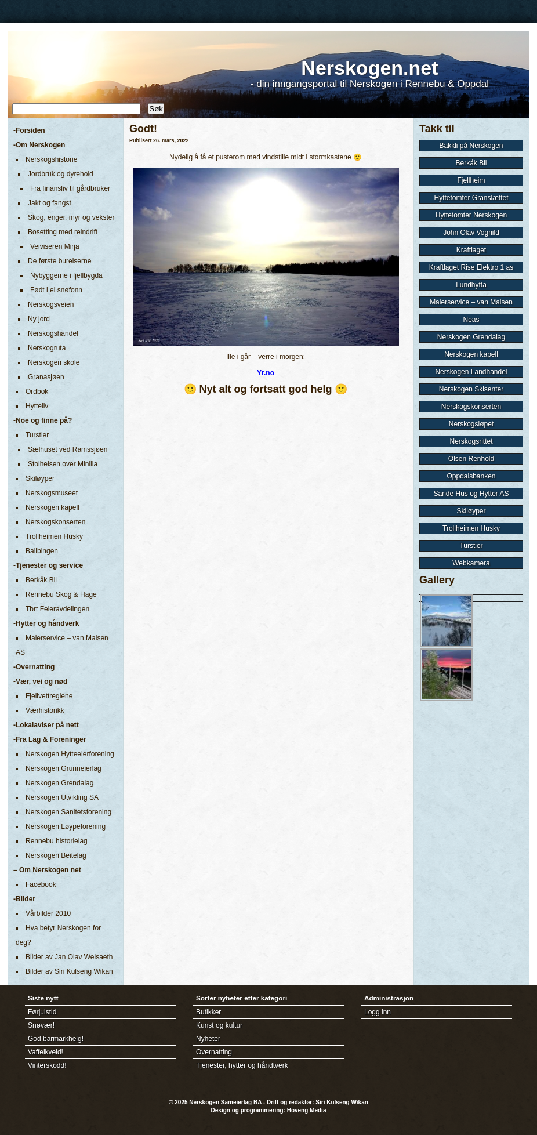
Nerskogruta (47, 348)
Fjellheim (471, 180)
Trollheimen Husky (54, 536)
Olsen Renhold (471, 459)
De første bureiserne (59, 261)
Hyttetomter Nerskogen (471, 215)
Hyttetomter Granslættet (471, 198)
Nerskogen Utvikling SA (62, 797)
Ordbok (37, 391)
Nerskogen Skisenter (471, 389)
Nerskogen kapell (52, 507)
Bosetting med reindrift (62, 232)
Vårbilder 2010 (48, 913)
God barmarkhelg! (56, 1039)
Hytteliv (37, 406)
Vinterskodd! (47, 1065)
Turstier (37, 435)
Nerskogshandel (53, 333)
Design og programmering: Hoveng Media (268, 1110)
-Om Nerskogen (39, 145)
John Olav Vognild (471, 233)
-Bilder (24, 899)
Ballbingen (42, 551)
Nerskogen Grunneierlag (63, 768)
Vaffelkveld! (45, 1052)
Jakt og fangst (49, 203)
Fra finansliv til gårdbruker (70, 188)
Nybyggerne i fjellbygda (66, 275)
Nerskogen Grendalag (59, 783)
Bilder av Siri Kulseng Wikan (69, 971)
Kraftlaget (471, 250)
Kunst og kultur (219, 1025)
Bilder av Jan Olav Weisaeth (69, 957)
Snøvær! (41, 1025)
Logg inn (377, 1012)
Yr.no (265, 373)
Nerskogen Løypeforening (66, 826)
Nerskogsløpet (471, 424)
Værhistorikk (45, 710)
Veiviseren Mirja (54, 246)
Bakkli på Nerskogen (471, 146)
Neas (471, 320)
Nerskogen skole (53, 362)
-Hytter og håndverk (46, 623)
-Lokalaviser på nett (46, 725)
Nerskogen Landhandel (471, 372)
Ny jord (39, 319)
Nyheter (208, 1039)
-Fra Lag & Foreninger (49, 739)
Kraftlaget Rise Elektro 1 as (471, 267)
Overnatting (214, 1052)
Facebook (41, 884)
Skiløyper (40, 478)
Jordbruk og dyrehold (60, 174)
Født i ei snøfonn (56, 290)
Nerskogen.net (369, 68)
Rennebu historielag (57, 841)
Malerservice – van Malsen (471, 302)
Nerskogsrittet (470, 441)
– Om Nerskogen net (47, 870)
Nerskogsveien (51, 304)
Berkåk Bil (41, 580)
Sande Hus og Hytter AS (471, 493)
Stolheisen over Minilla (62, 464)
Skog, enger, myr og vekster (71, 217)
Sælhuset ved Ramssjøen (67, 449)
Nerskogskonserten (55, 522)
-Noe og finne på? (42, 420)
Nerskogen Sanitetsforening (68, 812)
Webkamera (470, 563)
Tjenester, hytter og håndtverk (242, 1065)
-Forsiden (29, 130)
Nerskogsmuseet (52, 493)
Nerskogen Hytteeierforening (70, 754)
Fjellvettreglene (49, 696)
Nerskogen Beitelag (56, 855)
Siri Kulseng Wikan (341, 1102)
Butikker (208, 1012)
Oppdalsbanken (471, 476)
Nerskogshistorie (51, 159)
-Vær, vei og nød (40, 681)
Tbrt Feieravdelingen (57, 609)
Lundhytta (471, 285)
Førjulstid (42, 1012)
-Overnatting (34, 667)
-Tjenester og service (48, 565)
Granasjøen (46, 377)
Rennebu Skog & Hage (61, 594)
